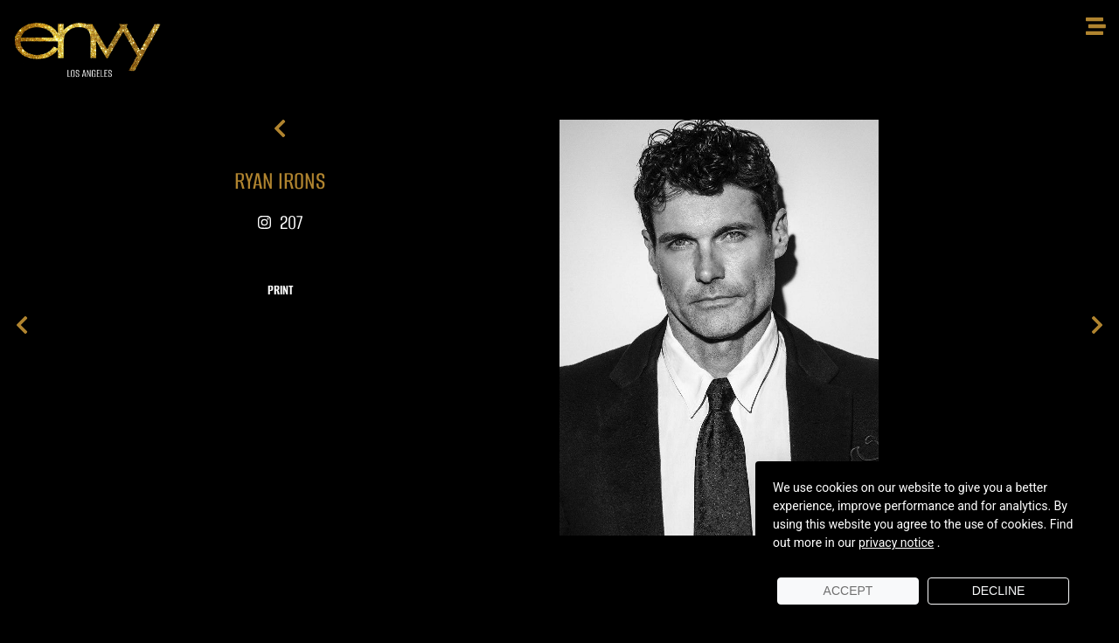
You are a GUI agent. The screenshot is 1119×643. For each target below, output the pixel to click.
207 (280, 222)
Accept (848, 591)
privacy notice (896, 543)
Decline (998, 591)
